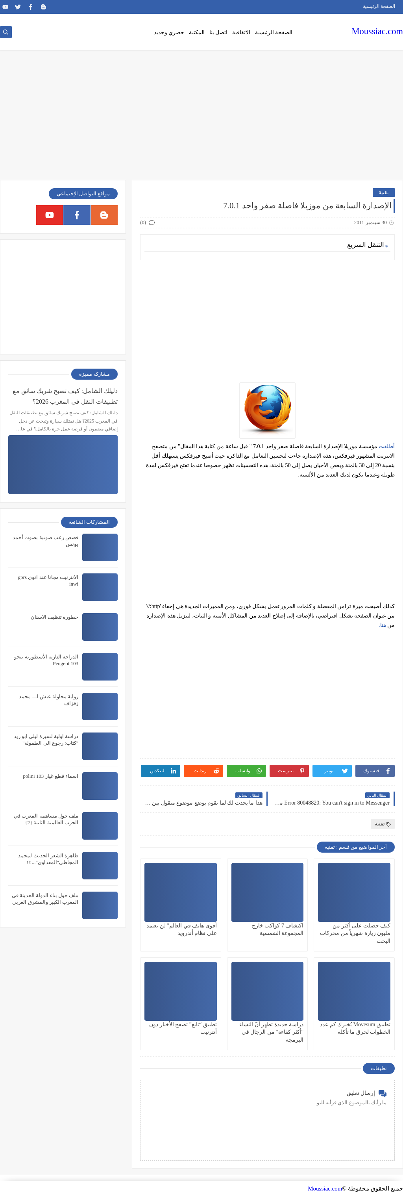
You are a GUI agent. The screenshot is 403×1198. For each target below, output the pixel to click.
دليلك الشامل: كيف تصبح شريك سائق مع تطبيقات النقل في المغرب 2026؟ (65, 396)
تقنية (384, 192)
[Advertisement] (201, 119)
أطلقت (387, 446)
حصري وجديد (169, 32)
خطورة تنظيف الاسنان (55, 617)
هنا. (383, 625)
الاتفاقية (241, 32)
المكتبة (197, 32)
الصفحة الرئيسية (379, 6)
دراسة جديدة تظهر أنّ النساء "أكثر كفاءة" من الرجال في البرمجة (271, 1032)
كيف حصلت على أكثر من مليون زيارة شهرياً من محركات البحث (355, 933)
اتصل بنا (218, 32)
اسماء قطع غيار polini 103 (50, 776)
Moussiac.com (377, 31)
